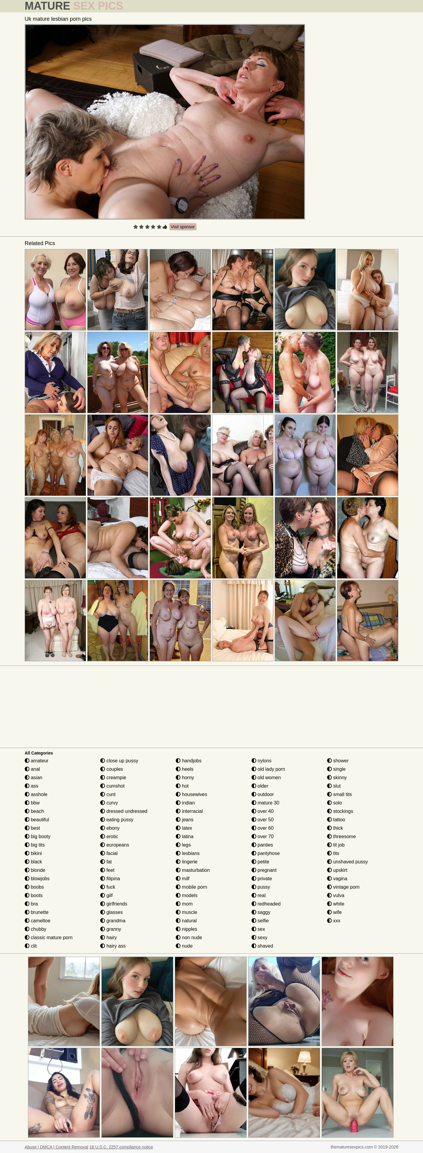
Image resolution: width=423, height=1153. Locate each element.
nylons (262, 760)
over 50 (263, 819)
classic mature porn (49, 937)
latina (184, 836)
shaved (262, 946)
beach (34, 811)
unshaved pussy (347, 861)
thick (335, 828)
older (260, 786)
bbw (32, 802)
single (336, 769)
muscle (186, 912)
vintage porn (343, 887)
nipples (186, 929)
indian (185, 802)
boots (34, 895)
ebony (109, 828)
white (335, 903)
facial (109, 853)
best (32, 828)
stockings (340, 811)
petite (261, 861)
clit (31, 946)
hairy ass (112, 946)
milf (182, 878)
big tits (35, 844)
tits (333, 853)
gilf (106, 895)
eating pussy (116, 819)
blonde (35, 870)
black (33, 861)
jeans (184, 819)
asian (33, 777)
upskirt (337, 870)
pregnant (264, 870)
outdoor (263, 794)
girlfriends (113, 903)
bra (31, 903)
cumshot (112, 786)
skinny (337, 777)
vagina (337, 878)
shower (338, 760)
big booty (37, 836)
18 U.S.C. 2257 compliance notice (121, 1147)
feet (107, 870)
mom (184, 903)
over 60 (263, 828)
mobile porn (191, 887)
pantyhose (266, 853)
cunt (108, 794)
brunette (36, 912)
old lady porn (268, 769)
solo (334, 802)
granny (110, 929)
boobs (34, 887)
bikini (33, 853)
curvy (109, 802)
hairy (108, 937)
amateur (36, 760)
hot (182, 786)
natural (186, 920)
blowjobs (37, 878)
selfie (260, 920)
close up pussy (119, 760)
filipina (110, 878)
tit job (336, 844)
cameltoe (37, 920)
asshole (36, 794)
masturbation (193, 870)
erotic (109, 836)
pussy (261, 887)
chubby (35, 929)
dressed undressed (123, 811)
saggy (261, 912)
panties (262, 844)
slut (334, 786)
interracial (189, 811)
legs (183, 844)
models (186, 895)
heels (184, 769)
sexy (259, 937)
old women (266, 777)
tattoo (336, 819)
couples (111, 769)
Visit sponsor (183, 226)
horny (185, 777)
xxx (333, 920)
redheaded (266, 903)
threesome (341, 836)
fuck (107, 887)
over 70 (263, 836)
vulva (335, 895)
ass (31, 786)
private (262, 878)
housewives (191, 794)
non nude (189, 937)
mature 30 (265, 802)
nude (184, 946)
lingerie (186, 861)
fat (106, 861)
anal (32, 769)
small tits (339, 794)
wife (334, 912)
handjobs (188, 760)
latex (184, 828)
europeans (114, 844)
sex (258, 929)
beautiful (37, 819)
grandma (112, 920)
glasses (111, 912)
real (259, 895)
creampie (113, 777)
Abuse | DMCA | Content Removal (56, 1147)
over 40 (263, 811)
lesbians (187, 853)
